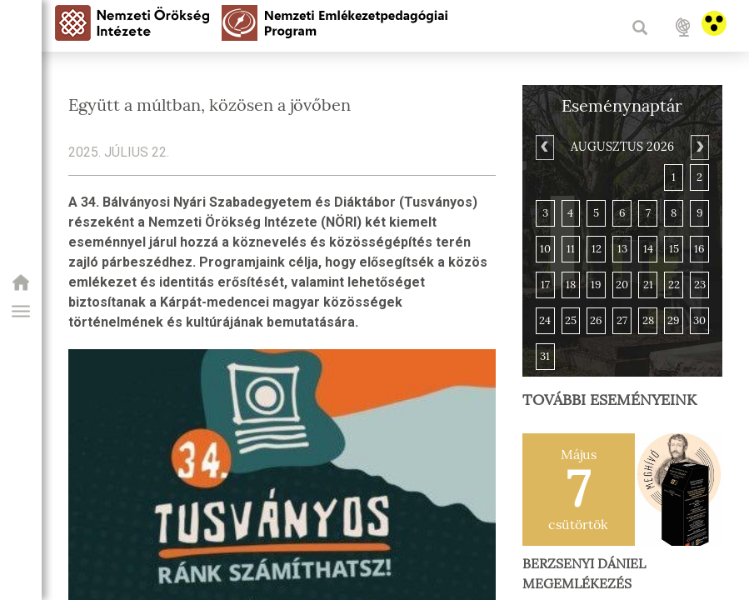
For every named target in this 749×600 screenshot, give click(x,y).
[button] (20, 312)
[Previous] (545, 147)
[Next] (700, 147)
